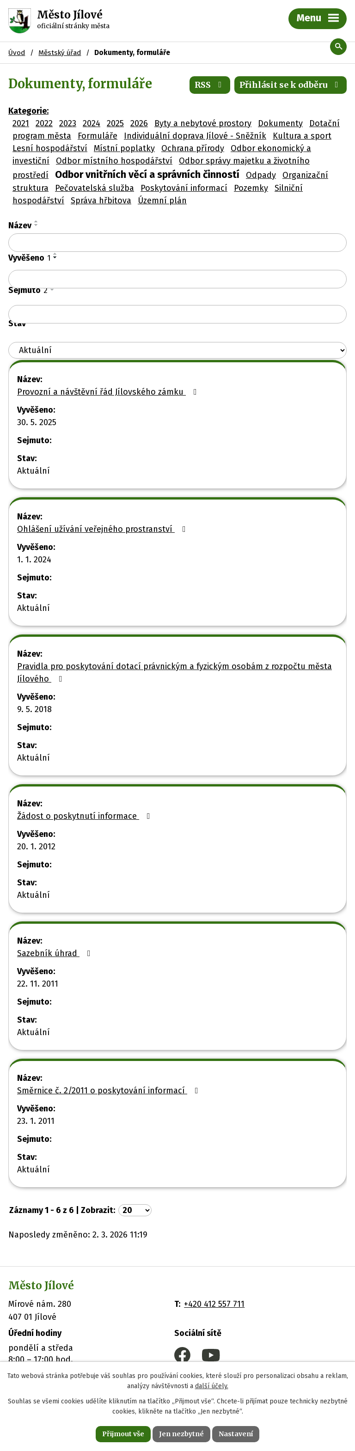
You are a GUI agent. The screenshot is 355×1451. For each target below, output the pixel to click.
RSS (210, 84)
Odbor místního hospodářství (114, 161)
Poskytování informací (184, 188)
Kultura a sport (302, 136)
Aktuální (33, 471)
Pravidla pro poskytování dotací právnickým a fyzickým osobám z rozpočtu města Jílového (174, 672)
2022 (44, 123)
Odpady (261, 175)
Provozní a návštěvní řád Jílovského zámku (109, 392)
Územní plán (162, 200)
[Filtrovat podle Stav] (177, 350)
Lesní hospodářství (49, 148)
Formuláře (97, 136)
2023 (67, 123)
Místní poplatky (124, 148)
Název (19, 225)
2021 (20, 123)
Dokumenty (280, 123)
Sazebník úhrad (55, 953)
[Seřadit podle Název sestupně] (36, 225)
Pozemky (251, 188)
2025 (115, 123)
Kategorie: (28, 111)
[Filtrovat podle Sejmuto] (177, 314)
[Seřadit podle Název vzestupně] (36, 221)
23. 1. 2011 (36, 1121)
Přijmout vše (123, 1434)
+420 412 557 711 (214, 1304)
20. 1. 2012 (36, 846)
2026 (139, 123)
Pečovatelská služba (94, 188)
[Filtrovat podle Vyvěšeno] (177, 279)
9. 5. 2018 (34, 709)
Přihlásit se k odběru (290, 84)
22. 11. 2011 (37, 984)
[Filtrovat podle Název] (177, 242)
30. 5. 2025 (36, 422)
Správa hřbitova (101, 200)
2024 (91, 123)
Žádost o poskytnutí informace (85, 816)
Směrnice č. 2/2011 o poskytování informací (109, 1090)
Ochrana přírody (192, 148)
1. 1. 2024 (34, 560)
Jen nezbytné (181, 1434)
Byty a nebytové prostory (202, 123)
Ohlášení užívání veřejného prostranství (103, 529)
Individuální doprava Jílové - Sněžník (195, 136)
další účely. (211, 1386)
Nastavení (236, 1434)
